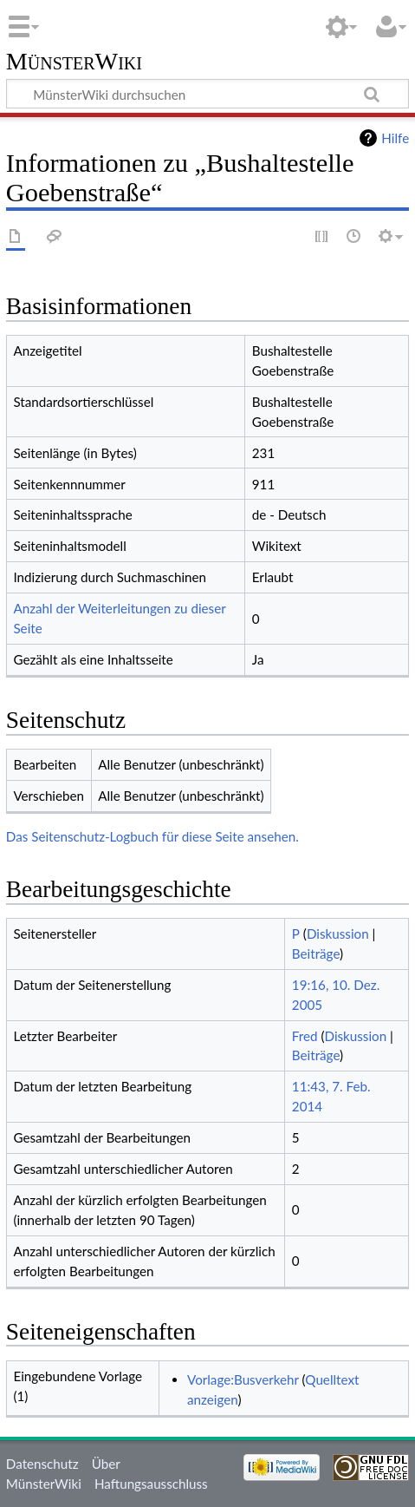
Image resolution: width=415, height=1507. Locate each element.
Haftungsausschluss (151, 1483)
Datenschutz (42, 1463)
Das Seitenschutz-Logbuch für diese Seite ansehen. (152, 836)
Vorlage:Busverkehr (243, 1379)
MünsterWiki (74, 62)
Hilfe (395, 138)
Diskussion (338, 933)
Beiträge (316, 953)
